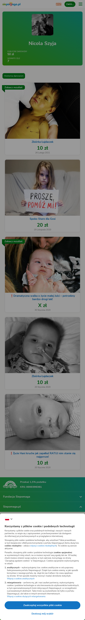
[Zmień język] (8, 519)
